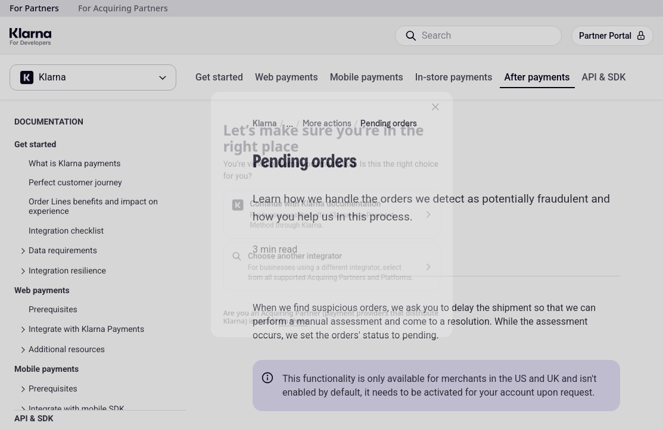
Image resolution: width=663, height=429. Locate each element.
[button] (454, 87)
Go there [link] (286, 340)
